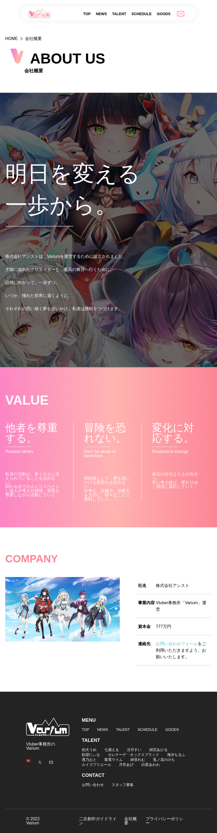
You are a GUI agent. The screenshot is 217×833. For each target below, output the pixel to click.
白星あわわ (150, 764)
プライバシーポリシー (164, 821)
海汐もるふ (176, 755)
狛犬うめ (89, 750)
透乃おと (89, 760)
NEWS (101, 14)
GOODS (163, 14)
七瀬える (111, 750)
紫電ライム (113, 760)
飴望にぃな (91, 755)
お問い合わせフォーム (177, 644)
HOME (11, 38)
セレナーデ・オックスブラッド (133, 755)
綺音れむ (137, 760)
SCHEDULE (142, 14)
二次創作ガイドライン (98, 821)
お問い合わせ (93, 785)
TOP (87, 14)
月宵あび (126, 764)
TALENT (119, 14)
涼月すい (134, 750)
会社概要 (130, 821)
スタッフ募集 (123, 785)
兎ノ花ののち (164, 760)
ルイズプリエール (96, 764)
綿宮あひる (158, 750)
